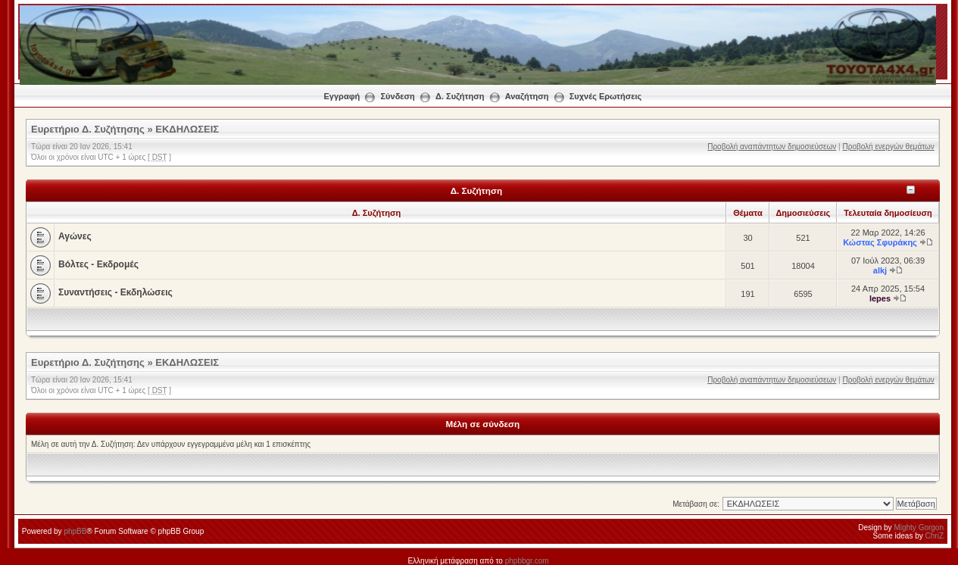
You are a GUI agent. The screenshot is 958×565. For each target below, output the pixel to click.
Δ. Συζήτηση (459, 96)
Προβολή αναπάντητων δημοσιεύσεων (771, 146)
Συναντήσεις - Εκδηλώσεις (115, 292)
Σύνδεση (398, 96)
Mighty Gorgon (919, 527)
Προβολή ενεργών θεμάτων (888, 146)
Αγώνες (75, 236)
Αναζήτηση (527, 96)
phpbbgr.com (527, 561)
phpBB (75, 531)
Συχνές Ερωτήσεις (605, 96)
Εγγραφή (342, 96)
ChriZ (934, 536)
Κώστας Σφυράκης (880, 242)
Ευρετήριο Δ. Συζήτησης (88, 129)
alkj (880, 270)
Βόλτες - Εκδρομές (98, 264)
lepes (880, 298)
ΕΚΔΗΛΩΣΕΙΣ (187, 129)
